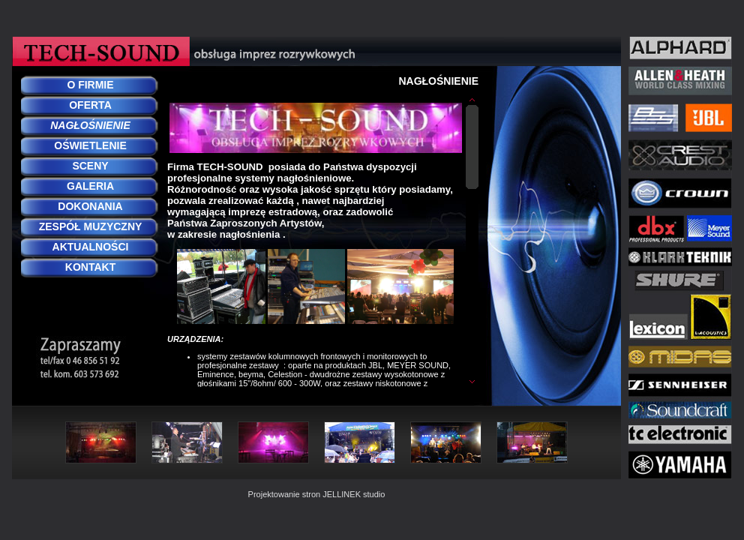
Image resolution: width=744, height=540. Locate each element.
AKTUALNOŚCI (90, 247)
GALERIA (90, 186)
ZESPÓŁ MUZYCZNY (90, 226)
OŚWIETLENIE (90, 146)
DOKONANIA (90, 206)
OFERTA (90, 105)
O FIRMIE (90, 85)
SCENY (90, 166)
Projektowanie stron (284, 494)
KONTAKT (90, 267)
